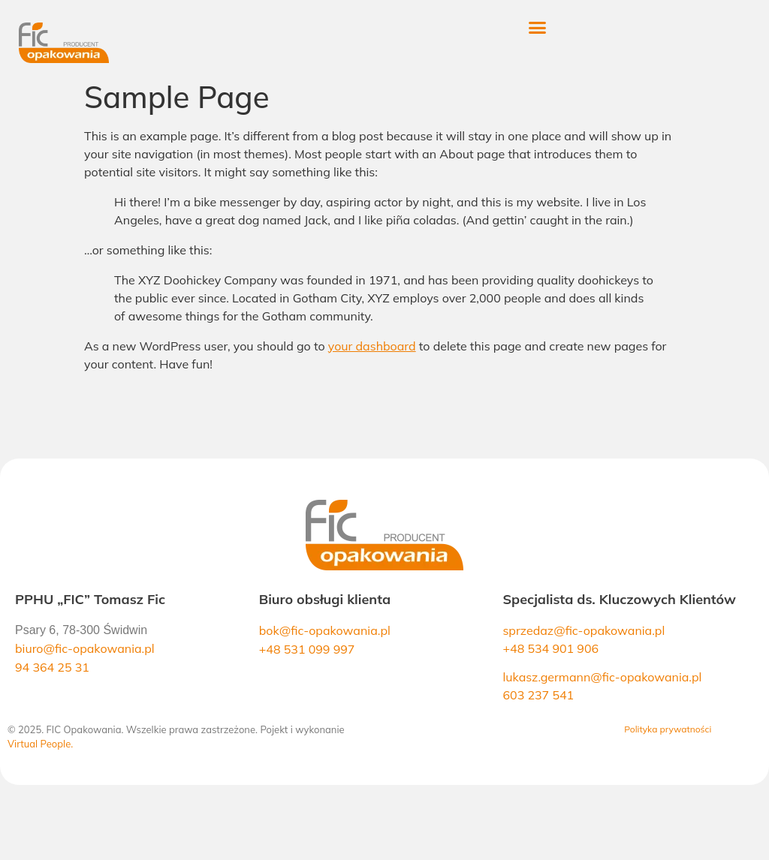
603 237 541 (538, 694)
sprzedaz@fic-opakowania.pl (583, 630)
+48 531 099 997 (307, 649)
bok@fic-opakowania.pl (325, 630)
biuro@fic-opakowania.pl (85, 648)
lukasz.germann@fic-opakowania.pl (601, 676)
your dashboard (372, 345)
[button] (555, 28)
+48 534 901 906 (550, 648)
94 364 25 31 (52, 667)
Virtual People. (40, 744)
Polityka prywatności (667, 729)
